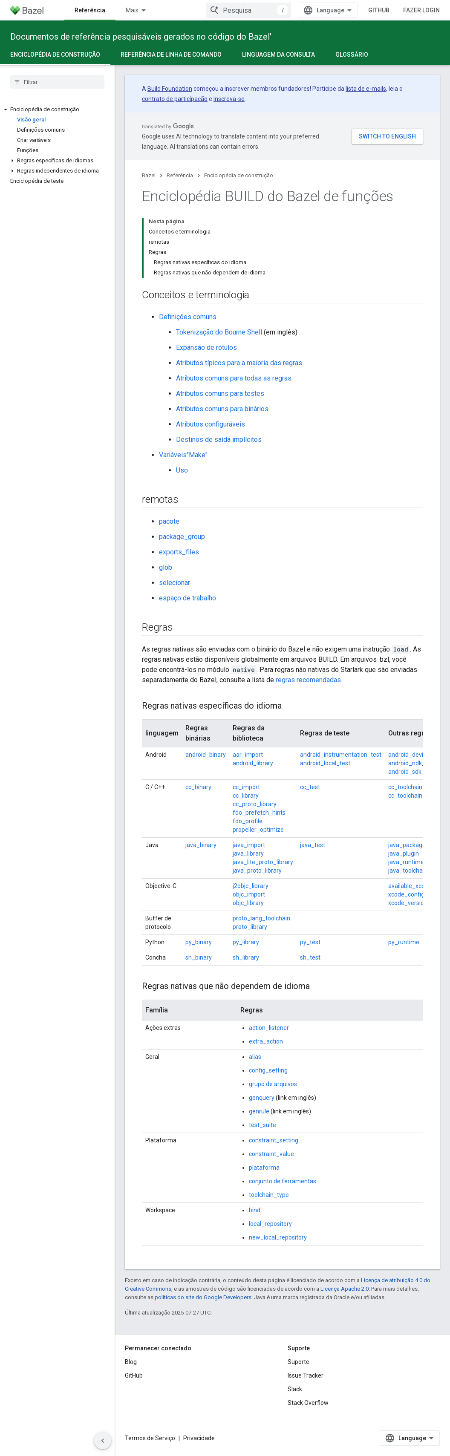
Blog (131, 1361)
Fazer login (421, 10)
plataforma (264, 1167)
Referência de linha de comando (171, 54)
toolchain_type (269, 1194)
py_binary (198, 942)
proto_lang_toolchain (261, 918)
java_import (249, 845)
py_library (246, 942)
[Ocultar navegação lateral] (102, 1440)
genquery (261, 1097)
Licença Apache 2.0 (344, 1289)
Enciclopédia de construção (238, 175)
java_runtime (406, 862)
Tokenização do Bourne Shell (219, 332)
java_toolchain (407, 870)
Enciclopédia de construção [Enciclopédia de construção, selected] (55, 54)
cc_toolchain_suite (413, 795)
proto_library (250, 926)
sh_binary (198, 957)
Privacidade (199, 1438)
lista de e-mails (366, 88)
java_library (248, 853)
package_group (182, 537)
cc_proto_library (255, 804)
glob (165, 567)
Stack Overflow (308, 1402)
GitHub (378, 10)
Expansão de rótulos (206, 347)
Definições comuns (187, 317)
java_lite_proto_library (263, 862)
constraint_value (271, 1153)
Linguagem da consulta (278, 54)
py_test (310, 942)
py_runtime (403, 942)
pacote (169, 521)
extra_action (266, 1041)
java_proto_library (257, 870)
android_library (253, 763)
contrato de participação (175, 98)
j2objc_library (250, 885)
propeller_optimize (258, 829)
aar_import (248, 754)
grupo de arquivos (273, 1084)
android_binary (205, 754)
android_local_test (325, 763)
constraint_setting (273, 1140)
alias (255, 1056)
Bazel (149, 175)
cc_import (246, 787)
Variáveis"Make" (183, 455)
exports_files (179, 552)
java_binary (200, 845)
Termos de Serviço (150, 1438)
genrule (259, 1111)
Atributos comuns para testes (220, 393)
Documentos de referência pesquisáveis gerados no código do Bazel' (140, 37)
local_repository (270, 1223)
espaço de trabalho (187, 598)
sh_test (310, 957)
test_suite (262, 1125)
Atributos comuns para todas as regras (233, 378)
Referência (180, 175)
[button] (57, 109)
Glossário (351, 54)
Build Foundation (169, 88)
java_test (312, 845)
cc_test (310, 787)
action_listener (269, 1027)
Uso (182, 470)
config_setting (268, 1070)
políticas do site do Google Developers (203, 1297)
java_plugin (403, 853)
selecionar (174, 583)
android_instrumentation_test (340, 754)
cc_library (246, 795)
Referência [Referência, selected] (90, 10)
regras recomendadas (308, 680)
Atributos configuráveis (210, 424)
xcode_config (406, 894)
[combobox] (248, 10)
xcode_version (407, 903)
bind (254, 1210)
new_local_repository (278, 1237)
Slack (295, 1389)
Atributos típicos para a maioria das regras (239, 363)
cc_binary (198, 787)
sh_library (246, 957)
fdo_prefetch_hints (259, 812)
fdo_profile (247, 821)
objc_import (249, 894)
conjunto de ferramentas (282, 1181)
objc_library (248, 903)
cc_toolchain (405, 787)
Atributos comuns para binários (222, 409)
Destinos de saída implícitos (219, 439)
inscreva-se (229, 98)
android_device (409, 754)
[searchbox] (57, 82)
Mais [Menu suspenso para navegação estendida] (132, 10)
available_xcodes (411, 885)
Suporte (298, 1361)
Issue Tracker (305, 1375)
